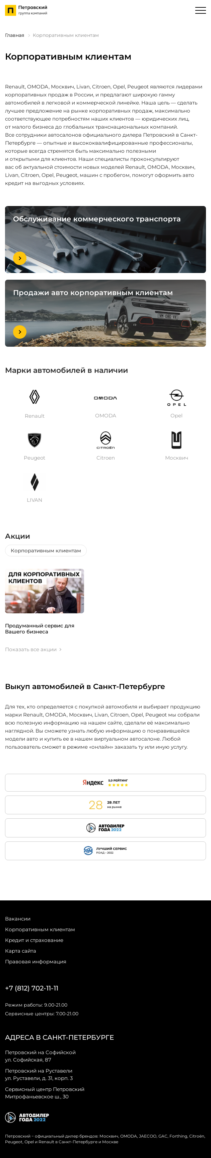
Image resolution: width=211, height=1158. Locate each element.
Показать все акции (31, 649)
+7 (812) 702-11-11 (31, 988)
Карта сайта (20, 951)
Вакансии (17, 918)
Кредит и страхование (34, 940)
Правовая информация (35, 961)
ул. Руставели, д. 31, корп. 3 (39, 1074)
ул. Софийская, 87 (40, 1056)
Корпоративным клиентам (46, 550)
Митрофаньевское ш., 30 (44, 1093)
